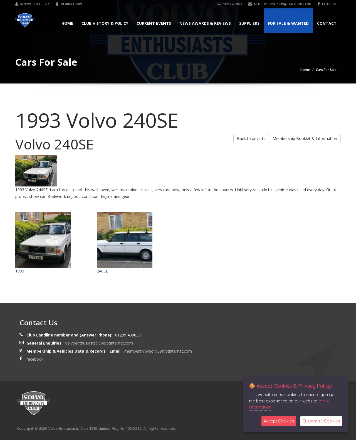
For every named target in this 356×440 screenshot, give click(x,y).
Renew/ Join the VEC (32, 4)
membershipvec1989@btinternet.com (280, 4)
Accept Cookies (278, 421)
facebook (327, 4)
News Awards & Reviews (205, 23)
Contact (327, 23)
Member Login (69, 4)
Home (67, 23)
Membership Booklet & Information (305, 138)
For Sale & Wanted (288, 23)
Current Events (154, 23)
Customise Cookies (321, 421)
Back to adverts (251, 138)
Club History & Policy (104, 23)
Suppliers (249, 23)
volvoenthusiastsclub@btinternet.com (99, 343)
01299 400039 (229, 4)
